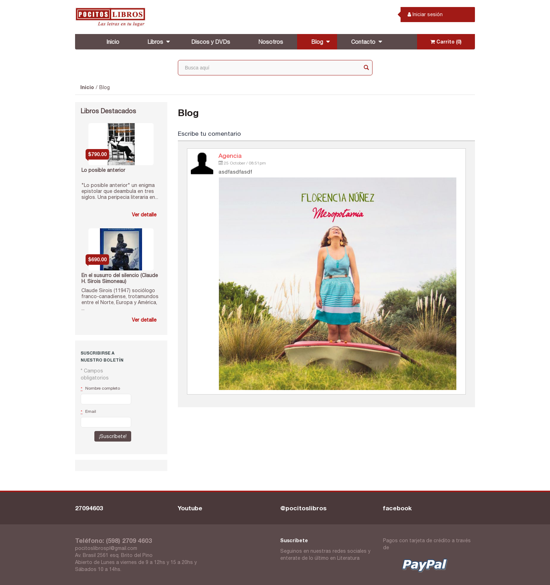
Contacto (363, 42)
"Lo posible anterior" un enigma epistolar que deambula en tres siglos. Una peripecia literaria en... (119, 191)
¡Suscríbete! (113, 436)
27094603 (89, 508)
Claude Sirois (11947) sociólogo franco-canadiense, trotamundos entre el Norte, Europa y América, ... (120, 299)
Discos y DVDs (210, 42)
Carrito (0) (446, 42)
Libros (155, 42)
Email (88, 412)
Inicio (112, 42)
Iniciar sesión (425, 14)
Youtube (190, 508)
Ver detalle (144, 214)
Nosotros (270, 42)
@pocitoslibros (303, 508)
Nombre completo (100, 388)
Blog (317, 42)
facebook (397, 508)
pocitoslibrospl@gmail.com (106, 548)
